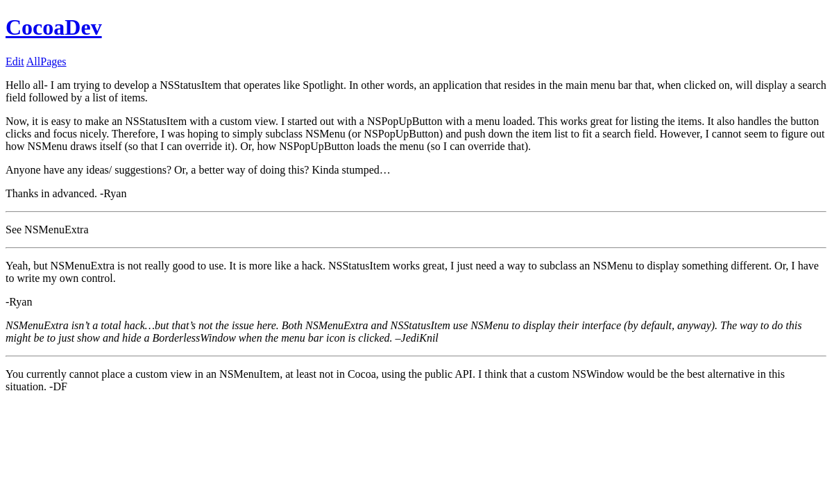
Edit (15, 61)
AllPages (46, 61)
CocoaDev (54, 27)
